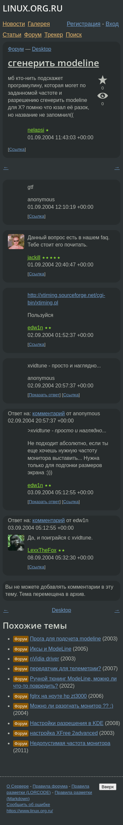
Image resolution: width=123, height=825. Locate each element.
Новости (14, 24)
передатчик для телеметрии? (65, 668)
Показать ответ (44, 394)
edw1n (35, 327)
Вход (112, 24)
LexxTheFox (42, 550)
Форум (32, 34)
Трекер (53, 34)
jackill (34, 257)
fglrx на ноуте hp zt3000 (58, 696)
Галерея (39, 24)
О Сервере (18, 786)
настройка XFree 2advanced (64, 733)
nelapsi (36, 130)
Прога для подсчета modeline (65, 638)
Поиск (74, 34)
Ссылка (17, 149)
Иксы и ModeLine (50, 649)
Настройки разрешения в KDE (66, 723)
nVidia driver (44, 658)
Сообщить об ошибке (28, 804)
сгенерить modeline (53, 62)
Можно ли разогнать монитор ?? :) (71, 706)
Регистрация (84, 24)
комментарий (48, 413)
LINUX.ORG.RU (33, 8)
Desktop (41, 49)
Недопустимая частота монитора (70, 743)
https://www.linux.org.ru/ (30, 810)
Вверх (108, 786)
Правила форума (50, 786)
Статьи (12, 34)
